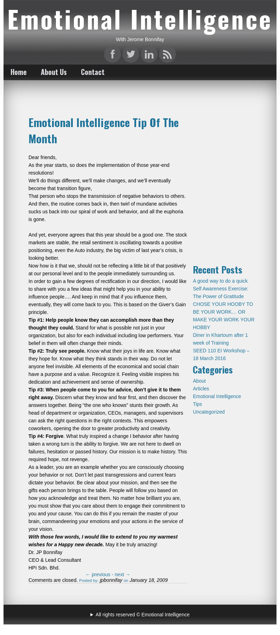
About (199, 381)
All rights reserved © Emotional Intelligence (143, 614)
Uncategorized (208, 412)
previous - (100, 574)
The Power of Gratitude (218, 296)
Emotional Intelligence (217, 396)
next (122, 574)
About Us (54, 72)
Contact (92, 72)
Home (19, 72)
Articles (201, 388)
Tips (197, 404)
